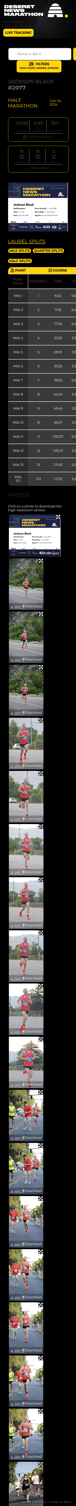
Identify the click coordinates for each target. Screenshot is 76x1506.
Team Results (13, 22)
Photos (18, 495)
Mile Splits (19, 251)
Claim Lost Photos (17, 26)
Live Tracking (18, 33)
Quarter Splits (48, 251)
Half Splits (20, 261)
